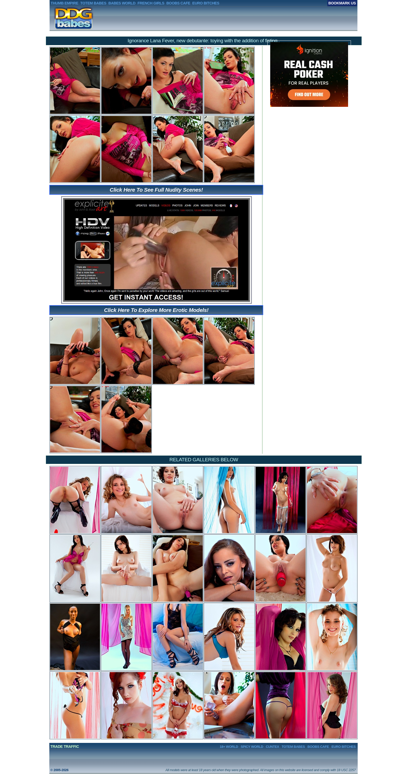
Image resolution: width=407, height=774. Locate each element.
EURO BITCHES (343, 747)
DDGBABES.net (66, 18)
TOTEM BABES (293, 747)
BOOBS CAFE (318, 747)
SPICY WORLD (252, 747)
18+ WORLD (229, 747)
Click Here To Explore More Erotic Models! (156, 310)
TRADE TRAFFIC (64, 746)
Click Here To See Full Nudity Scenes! (156, 190)
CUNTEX (272, 747)
